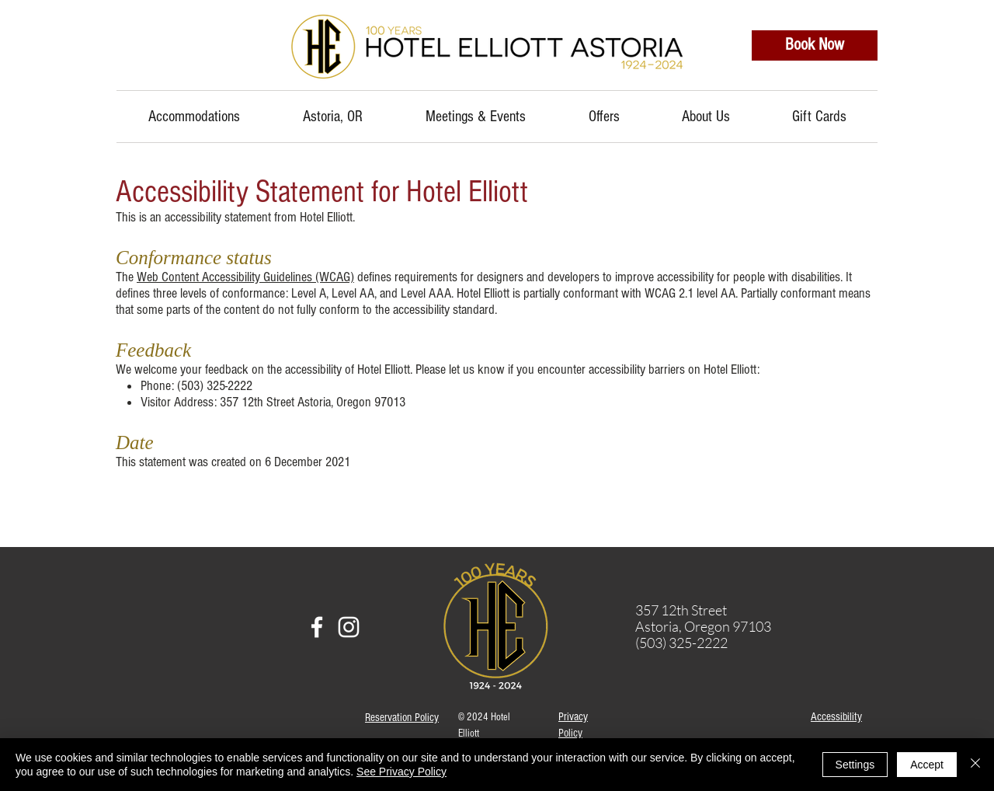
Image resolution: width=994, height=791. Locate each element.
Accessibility (836, 716)
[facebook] (317, 627)
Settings (855, 764)
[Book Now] (815, 45)
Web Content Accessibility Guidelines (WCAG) (245, 277)
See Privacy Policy (401, 771)
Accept (927, 764)
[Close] (975, 765)
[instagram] (349, 627)
